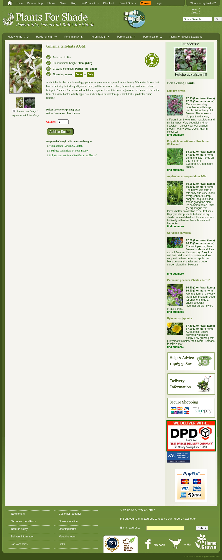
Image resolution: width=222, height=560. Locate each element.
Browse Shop (35, 3)
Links (62, 544)
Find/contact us (90, 3)
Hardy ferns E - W (46, 36)
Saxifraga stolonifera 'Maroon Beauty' (69, 150)
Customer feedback (70, 513)
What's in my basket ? (203, 3)
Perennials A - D (73, 36)
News (63, 3)
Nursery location (68, 521)
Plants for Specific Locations (185, 36)
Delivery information (22, 536)
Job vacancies (19, 544)
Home (19, 3)
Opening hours (67, 528)
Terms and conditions (23, 521)
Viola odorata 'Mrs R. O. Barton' (66, 145)
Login (159, 3)
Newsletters (18, 513)
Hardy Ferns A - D (18, 36)
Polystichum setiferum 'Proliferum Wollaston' (73, 155)
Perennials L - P (126, 36)
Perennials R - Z (152, 36)
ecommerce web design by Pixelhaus (202, 556)
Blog (73, 3)
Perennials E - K (100, 36)
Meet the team (67, 536)
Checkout (108, 3)
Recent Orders (127, 3)
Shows (51, 3)
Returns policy (19, 528)
